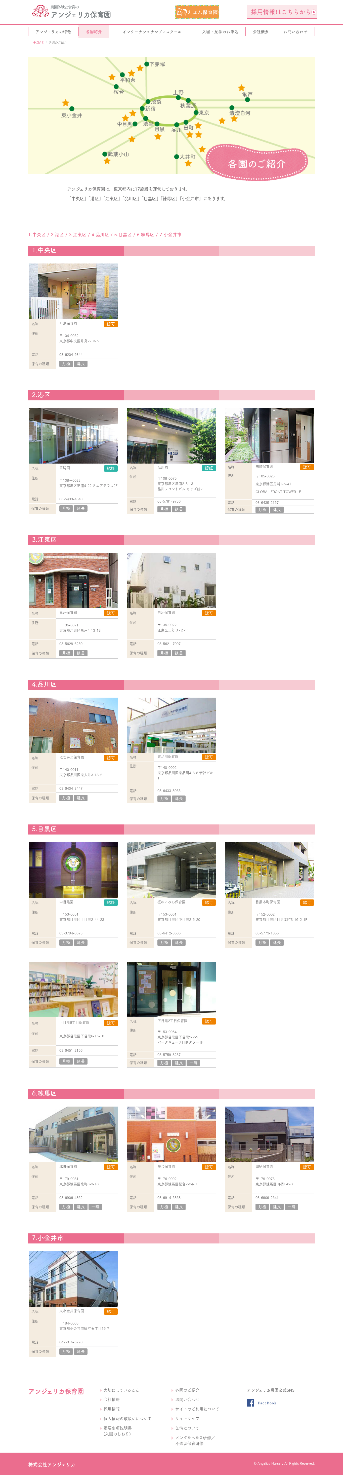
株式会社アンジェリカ (51, 1464)
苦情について (187, 1428)
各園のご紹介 (187, 1390)
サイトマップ (187, 1419)
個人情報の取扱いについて (128, 1419)
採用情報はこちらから (283, 12)
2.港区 (57, 234)
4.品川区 (100, 234)
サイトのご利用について (197, 1409)
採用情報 (112, 1409)
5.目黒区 (123, 234)
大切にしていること (121, 1390)
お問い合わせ (187, 1399)
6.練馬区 (145, 234)
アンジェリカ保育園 (80, 14)
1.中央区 (37, 234)
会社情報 (112, 1399)
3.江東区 (78, 234)
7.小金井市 (170, 234)
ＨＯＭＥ (38, 42)
